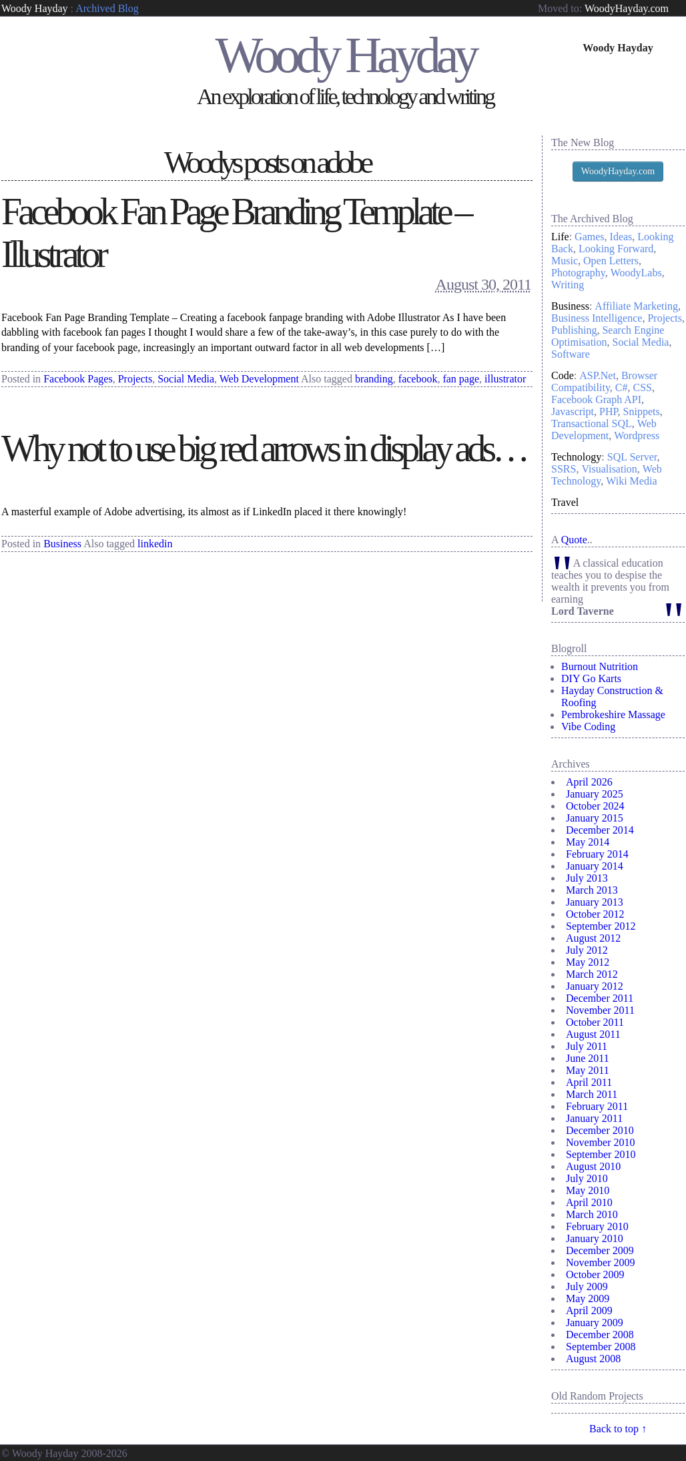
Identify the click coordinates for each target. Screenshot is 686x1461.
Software (570, 354)
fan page (460, 378)
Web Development (259, 378)
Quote (574, 539)
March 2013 (592, 890)
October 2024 (595, 806)
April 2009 (589, 1310)
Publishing (574, 330)
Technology (576, 457)
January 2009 (594, 1322)
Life (560, 236)
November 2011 (600, 1010)
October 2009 (595, 1274)
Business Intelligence (596, 318)
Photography (578, 272)
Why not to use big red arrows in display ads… (263, 448)
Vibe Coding (588, 726)
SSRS (563, 469)
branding (374, 378)
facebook (418, 378)
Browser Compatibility (604, 381)
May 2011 (587, 1070)
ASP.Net (597, 375)
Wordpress (636, 435)
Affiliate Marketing (636, 306)
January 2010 (594, 1238)
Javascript (572, 411)
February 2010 (597, 1226)
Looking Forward (616, 248)
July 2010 (587, 1178)
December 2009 (600, 1250)
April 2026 (589, 782)
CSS (642, 387)
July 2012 (587, 950)
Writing (567, 284)
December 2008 (600, 1334)
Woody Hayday (34, 8)
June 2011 (587, 1058)
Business (62, 543)
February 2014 (597, 854)
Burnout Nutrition (599, 666)
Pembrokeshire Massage (613, 714)
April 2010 (589, 1202)
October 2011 (595, 1022)
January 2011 (594, 1118)
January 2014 (594, 866)
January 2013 (594, 902)
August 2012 (593, 938)
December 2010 (600, 1130)
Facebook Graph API (596, 399)
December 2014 (600, 830)
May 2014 (587, 842)
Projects (135, 378)
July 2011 (586, 1046)
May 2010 (587, 1190)
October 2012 (595, 914)
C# (621, 387)
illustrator (505, 378)
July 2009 (587, 1286)
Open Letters (611, 260)
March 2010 (592, 1214)
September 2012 (600, 926)
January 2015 (594, 818)
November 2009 (600, 1262)
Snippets (641, 411)
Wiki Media (631, 481)
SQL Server (632, 457)
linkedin (154, 543)
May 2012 (587, 962)
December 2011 (599, 998)
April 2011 (589, 1082)
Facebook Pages (78, 378)
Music (564, 260)
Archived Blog (107, 8)
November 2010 (600, 1142)
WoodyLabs (636, 272)
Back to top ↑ (618, 1428)
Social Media (185, 378)
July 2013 (587, 878)
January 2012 (594, 986)
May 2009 (587, 1298)
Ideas (621, 236)
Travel (565, 502)
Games (589, 236)
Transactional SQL (591, 423)
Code (562, 375)
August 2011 (593, 1034)
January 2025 (594, 794)
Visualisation (609, 469)
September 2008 (600, 1346)
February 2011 (597, 1106)
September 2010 (600, 1154)
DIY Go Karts (591, 678)
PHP (608, 411)
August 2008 (593, 1358)
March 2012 (592, 974)
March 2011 (591, 1094)
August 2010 (593, 1166)
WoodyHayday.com (627, 8)
